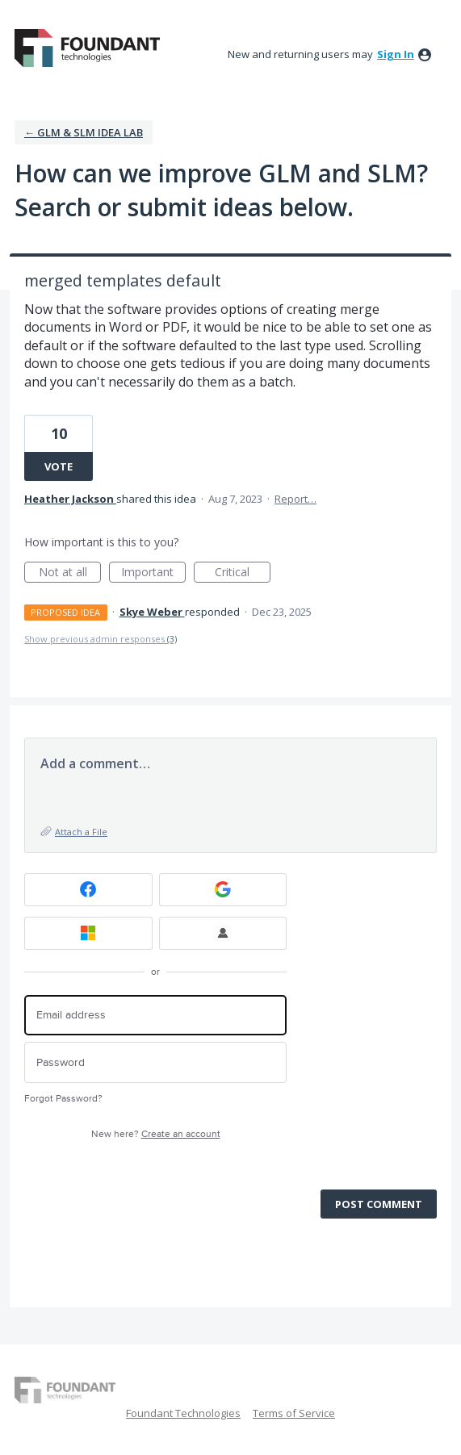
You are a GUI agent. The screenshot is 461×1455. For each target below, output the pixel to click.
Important (153, 573)
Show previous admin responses (100, 639)
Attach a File (81, 832)
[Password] (155, 1062)
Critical (242, 573)
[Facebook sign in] (88, 889)
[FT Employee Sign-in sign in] (223, 933)
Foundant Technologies (183, 1413)
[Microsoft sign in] (88, 933)
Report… (295, 498)
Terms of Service (294, 1413)
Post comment (378, 1204)
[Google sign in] (223, 889)
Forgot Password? (63, 1099)
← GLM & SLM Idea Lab (83, 132)
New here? (155, 1134)
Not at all (70, 573)
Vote (58, 466)
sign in (395, 54)
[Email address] (155, 1015)
